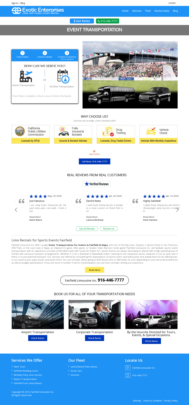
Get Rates (82, 21)
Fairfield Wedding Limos (26, 370)
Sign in (15, 2)
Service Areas (161, 11)
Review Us (108, 228)
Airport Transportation (25, 379)
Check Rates (37, 338)
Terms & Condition (152, 400)
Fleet (148, 11)
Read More (35, 216)
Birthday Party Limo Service (28, 374)
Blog (22, 2)
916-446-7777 (107, 21)
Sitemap (137, 400)
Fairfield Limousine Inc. (94, 280)
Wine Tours (19, 366)
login (171, 2)
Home (125, 11)
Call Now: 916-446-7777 (94, 161)
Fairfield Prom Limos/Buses (28, 383)
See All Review (87, 228)
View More (94, 152)
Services (136, 11)
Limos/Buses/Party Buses (84, 366)
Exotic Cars (76, 370)
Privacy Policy (171, 400)
